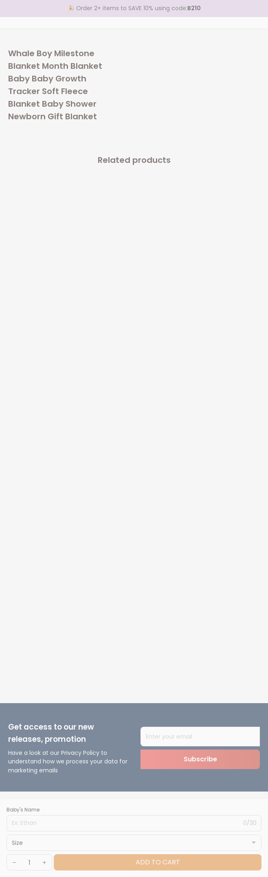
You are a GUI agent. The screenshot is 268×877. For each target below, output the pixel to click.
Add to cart (158, 862)
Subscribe (200, 759)
